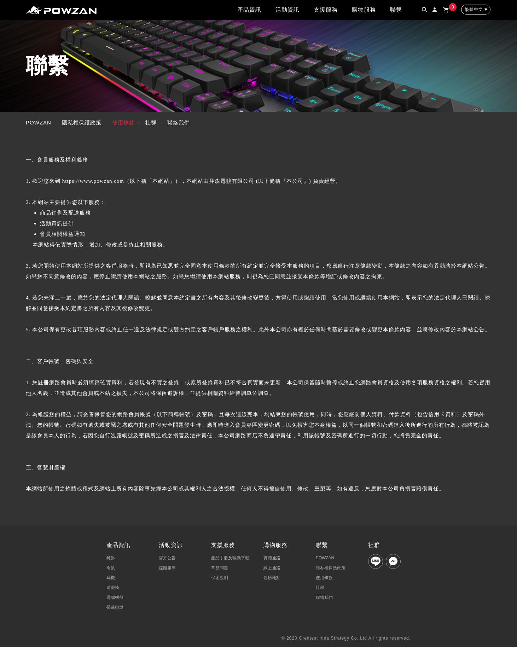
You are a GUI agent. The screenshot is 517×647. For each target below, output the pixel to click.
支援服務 (326, 10)
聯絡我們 (178, 122)
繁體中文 (474, 9)
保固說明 (219, 577)
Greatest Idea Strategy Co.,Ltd (333, 638)
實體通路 (271, 557)
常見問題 (219, 567)
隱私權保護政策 (81, 122)
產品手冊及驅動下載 (230, 557)
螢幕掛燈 (114, 607)
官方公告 (167, 557)
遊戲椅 (112, 587)
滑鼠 (110, 567)
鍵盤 (110, 557)
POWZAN (38, 122)
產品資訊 (249, 10)
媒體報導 (167, 567)
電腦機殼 (114, 597)
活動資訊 (287, 10)
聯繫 (396, 10)
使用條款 (123, 122)
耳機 (110, 577)
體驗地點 (271, 577)
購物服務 (364, 10)
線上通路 (271, 567)
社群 (151, 122)
